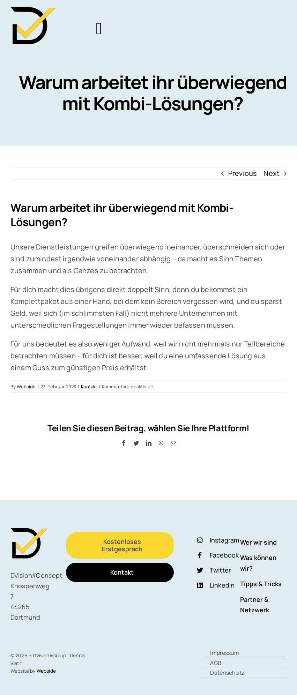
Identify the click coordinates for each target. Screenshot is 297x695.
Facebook (224, 555)
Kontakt (89, 386)
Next (271, 173)
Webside (26, 386)
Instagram (224, 540)
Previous (242, 173)
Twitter (220, 570)
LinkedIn (222, 585)
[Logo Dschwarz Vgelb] (33, 10)
